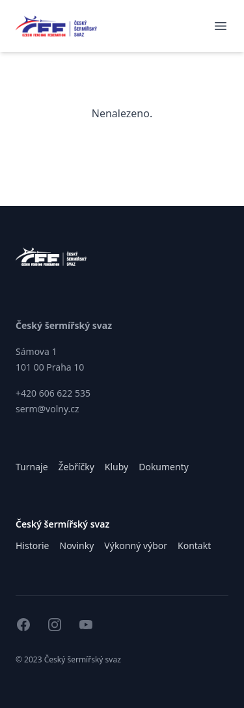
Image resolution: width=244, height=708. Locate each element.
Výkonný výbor (135, 545)
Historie (32, 545)
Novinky (77, 545)
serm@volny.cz (47, 409)
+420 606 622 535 (53, 393)
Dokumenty (164, 466)
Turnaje (32, 466)
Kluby (116, 466)
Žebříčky (76, 466)
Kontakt (194, 545)
